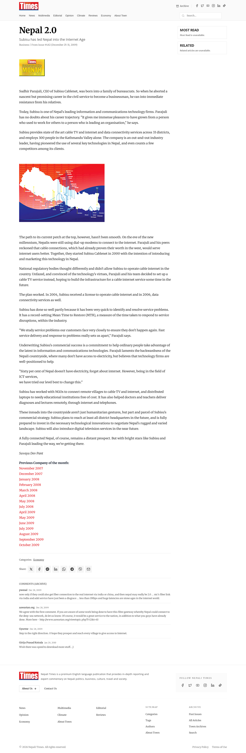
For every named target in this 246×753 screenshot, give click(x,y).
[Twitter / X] (202, 6)
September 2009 (31, 539)
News (32, 15)
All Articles (195, 720)
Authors (150, 726)
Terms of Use (219, 747)
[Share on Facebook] (39, 569)
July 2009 (26, 529)
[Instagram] (213, 6)
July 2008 (26, 507)
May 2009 (26, 518)
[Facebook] (197, 6)
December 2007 (30, 474)
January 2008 (29, 479)
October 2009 (29, 545)
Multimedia (44, 15)
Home (22, 15)
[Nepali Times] (28, 676)
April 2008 (27, 496)
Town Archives (197, 726)
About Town (120, 15)
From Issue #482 (54, 44)
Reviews (93, 15)
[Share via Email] (88, 569)
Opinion (69, 15)
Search (193, 732)
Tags (148, 720)
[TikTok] (224, 6)
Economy (106, 15)
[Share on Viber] (80, 569)
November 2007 (31, 468)
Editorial (57, 15)
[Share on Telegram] (72, 569)
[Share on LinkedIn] (55, 569)
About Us (29, 688)
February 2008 (30, 485)
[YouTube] (207, 6)
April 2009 (27, 512)
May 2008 (26, 501)
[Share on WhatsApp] (63, 569)
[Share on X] (31, 569)
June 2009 (26, 523)
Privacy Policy (200, 747)
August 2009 (28, 534)
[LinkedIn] (218, 6)
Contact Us (50, 688)
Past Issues (195, 714)
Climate (81, 15)
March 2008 (28, 490)
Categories (152, 714)
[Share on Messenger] (47, 569)
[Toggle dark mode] (225, 15)
